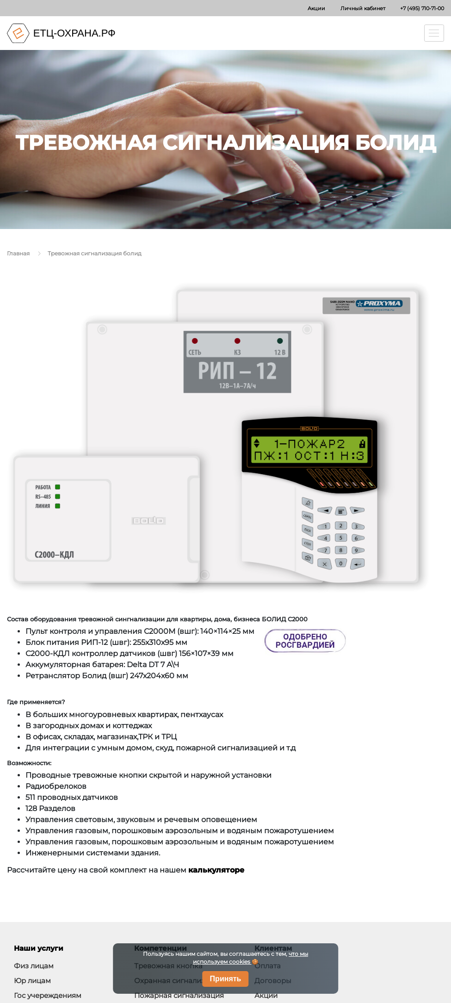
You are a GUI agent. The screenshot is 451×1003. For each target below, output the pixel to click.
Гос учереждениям (47, 995)
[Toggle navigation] (434, 33)
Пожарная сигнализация (179, 995)
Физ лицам (34, 965)
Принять (225, 979)
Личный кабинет (362, 8)
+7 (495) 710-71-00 (422, 8)
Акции (316, 8)
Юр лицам (32, 980)
